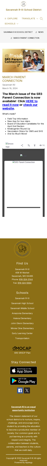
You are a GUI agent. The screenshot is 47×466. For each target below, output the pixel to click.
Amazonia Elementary (22, 313)
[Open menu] (11, 18)
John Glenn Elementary (22, 323)
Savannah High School (22, 303)
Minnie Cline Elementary (22, 328)
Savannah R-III (22, 298)
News (40, 32)
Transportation (22, 338)
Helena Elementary (22, 318)
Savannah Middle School (22, 308)
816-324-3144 (26, 279)
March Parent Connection (26, 38)
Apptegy (28, 462)
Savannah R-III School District (18, 32)
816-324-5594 (24, 283)
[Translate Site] (30, 18)
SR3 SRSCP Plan (22, 353)
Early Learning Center (22, 333)
